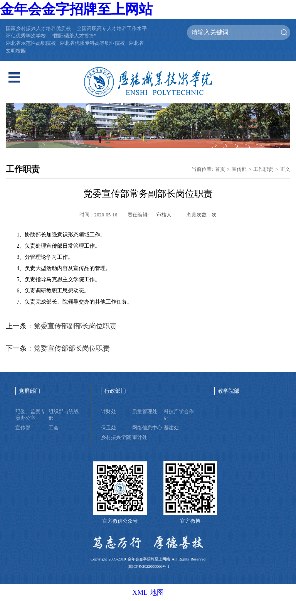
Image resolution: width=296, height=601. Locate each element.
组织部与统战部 (64, 415)
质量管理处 (144, 411)
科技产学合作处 (179, 415)
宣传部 (239, 169)
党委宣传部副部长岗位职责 (75, 326)
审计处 (139, 437)
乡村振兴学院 (116, 437)
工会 (54, 427)
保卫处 (108, 427)
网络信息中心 (147, 427)
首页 (220, 169)
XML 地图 (148, 592)
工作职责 (263, 169)
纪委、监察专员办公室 (30, 415)
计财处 (108, 411)
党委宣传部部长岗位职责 (72, 348)
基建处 (171, 427)
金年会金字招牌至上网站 (76, 9)
